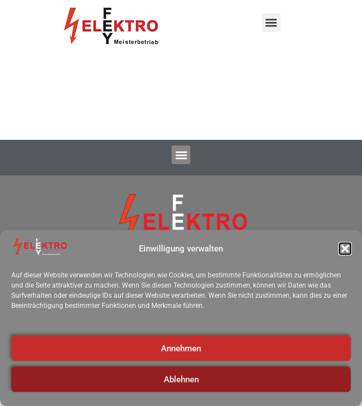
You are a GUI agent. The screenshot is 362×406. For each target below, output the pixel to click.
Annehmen (181, 348)
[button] (345, 248)
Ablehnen (181, 379)
